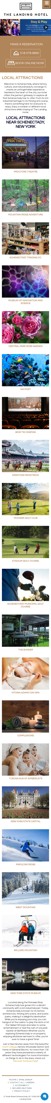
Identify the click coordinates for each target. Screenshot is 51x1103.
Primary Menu (47, 5)
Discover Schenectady (25, 1061)
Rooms (13, 1080)
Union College (9, 1047)
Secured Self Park (22, 1088)
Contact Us (16, 1082)
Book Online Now (29, 63)
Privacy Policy (22, 1091)
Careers (29, 1082)
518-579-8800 (29, 53)
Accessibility (22, 1085)
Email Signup (25, 1080)
